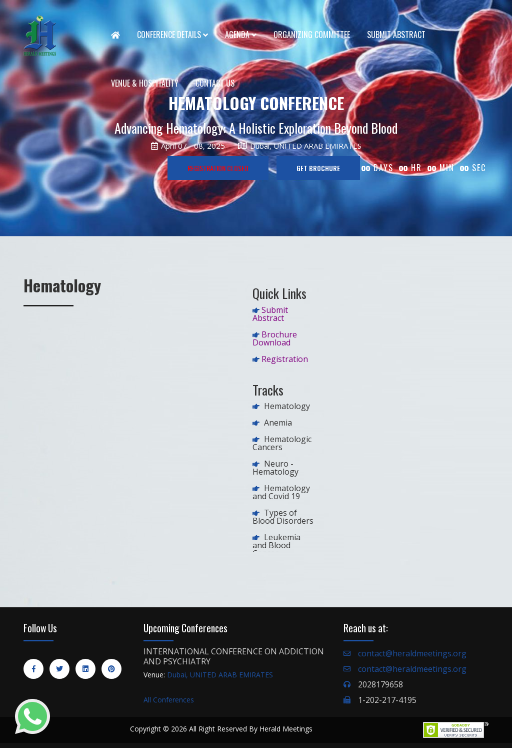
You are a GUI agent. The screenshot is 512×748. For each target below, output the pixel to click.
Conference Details (172, 35)
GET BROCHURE (318, 168)
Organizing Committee (312, 35)
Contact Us (215, 83)
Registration (285, 358)
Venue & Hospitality (144, 83)
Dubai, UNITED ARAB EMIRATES (220, 674)
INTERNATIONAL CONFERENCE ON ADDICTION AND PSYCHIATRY (234, 656)
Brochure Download (274, 338)
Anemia (278, 422)
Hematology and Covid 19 (281, 492)
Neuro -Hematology (275, 467)
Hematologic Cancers (282, 443)
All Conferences (169, 699)
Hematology (287, 406)
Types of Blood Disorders (283, 516)
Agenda (240, 35)
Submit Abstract (396, 35)
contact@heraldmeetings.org (412, 653)
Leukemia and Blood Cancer (276, 545)
